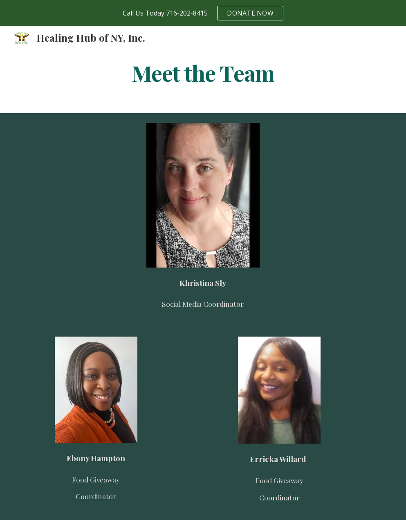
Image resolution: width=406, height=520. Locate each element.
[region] (203, 13)
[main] (203, 72)
